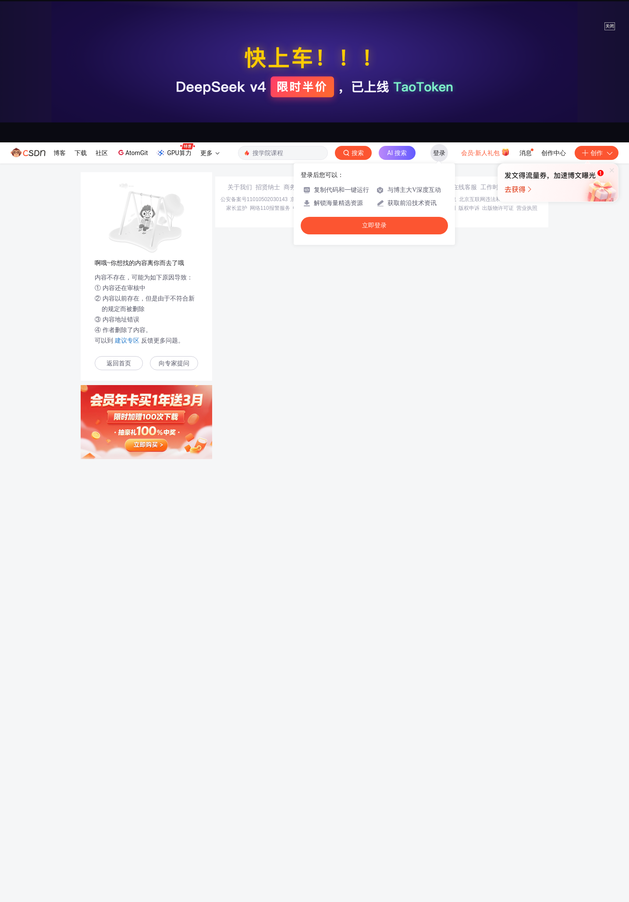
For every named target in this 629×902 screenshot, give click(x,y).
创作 (596, 152)
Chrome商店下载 (363, 839)
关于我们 (239, 817)
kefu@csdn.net (419, 817)
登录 (439, 152)
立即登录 (374, 225)
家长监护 (236, 839)
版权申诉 (469, 839)
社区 (102, 152)
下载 (81, 152)
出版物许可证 (498, 839)
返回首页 (119, 363)
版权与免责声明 (437, 839)
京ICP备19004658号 (314, 830)
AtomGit (132, 152)
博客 (59, 152)
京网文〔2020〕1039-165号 (373, 830)
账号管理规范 (400, 839)
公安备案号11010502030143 (254, 830)
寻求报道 (324, 817)
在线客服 (464, 817)
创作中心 (553, 152)
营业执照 (526, 839)
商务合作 (296, 817)
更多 (210, 152)
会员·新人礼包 (485, 152)
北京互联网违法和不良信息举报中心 (501, 830)
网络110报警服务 (270, 839)
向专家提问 (174, 363)
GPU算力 (175, 150)
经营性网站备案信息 (432, 830)
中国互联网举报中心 (316, 839)
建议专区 (127, 340)
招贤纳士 (268, 817)
